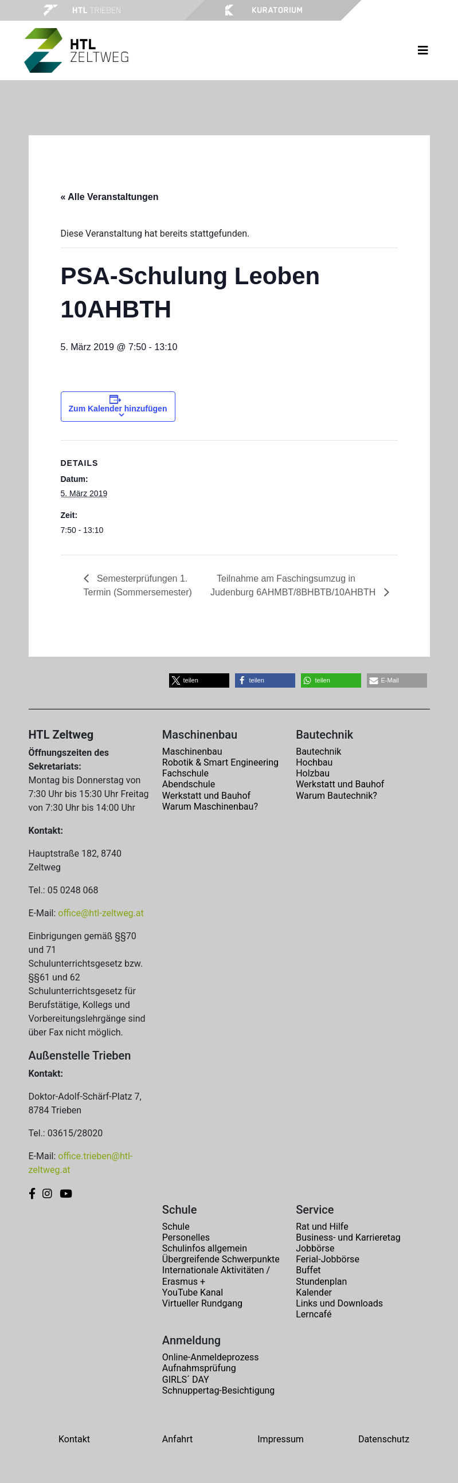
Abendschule (188, 784)
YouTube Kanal (192, 1292)
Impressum (280, 1439)
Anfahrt (177, 1439)
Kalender (314, 1292)
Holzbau (313, 773)
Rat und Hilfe (322, 1226)
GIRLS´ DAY (185, 1379)
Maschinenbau (192, 751)
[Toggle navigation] (423, 50)
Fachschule (185, 773)
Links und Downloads (339, 1303)
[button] (199, 680)
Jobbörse (315, 1248)
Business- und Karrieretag (348, 1237)
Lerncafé (313, 1314)
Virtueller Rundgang (202, 1303)
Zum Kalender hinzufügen (118, 408)
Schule (176, 1226)
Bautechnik (318, 751)
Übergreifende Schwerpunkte (221, 1259)
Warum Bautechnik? (336, 795)
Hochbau (314, 762)
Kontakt (74, 1439)
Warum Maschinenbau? (210, 806)
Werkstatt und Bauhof (206, 795)
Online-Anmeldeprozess (210, 1357)
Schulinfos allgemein (204, 1248)
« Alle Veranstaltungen (110, 197)
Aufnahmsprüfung (199, 1368)
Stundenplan (321, 1281)
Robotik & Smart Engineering (220, 762)
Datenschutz (383, 1439)
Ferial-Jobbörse (327, 1259)
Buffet (308, 1270)
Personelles (186, 1237)
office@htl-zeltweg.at (100, 913)
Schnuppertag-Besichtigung (218, 1390)
